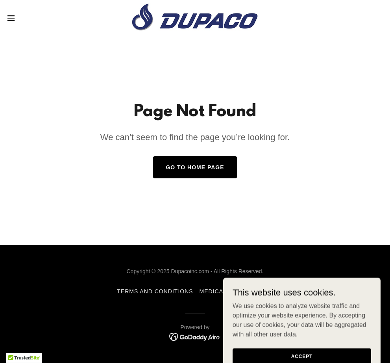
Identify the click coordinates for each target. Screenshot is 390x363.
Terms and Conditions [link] (155, 291)
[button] (32, 18)
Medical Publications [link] (236, 291)
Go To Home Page (195, 167)
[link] (194, 18)
